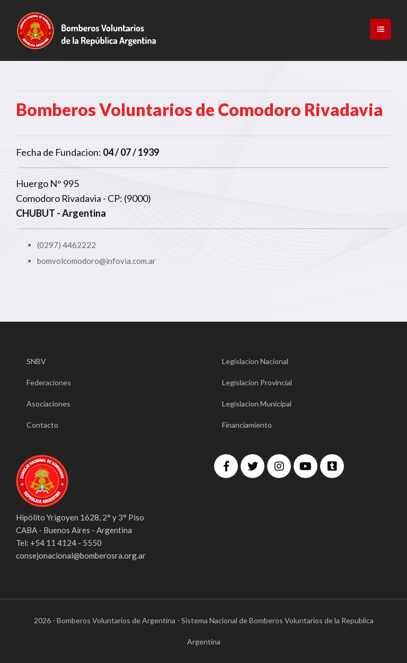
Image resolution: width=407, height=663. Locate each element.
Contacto (42, 424)
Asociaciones (48, 403)
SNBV (36, 361)
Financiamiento (247, 424)
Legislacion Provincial (257, 382)
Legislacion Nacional (255, 361)
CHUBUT (35, 213)
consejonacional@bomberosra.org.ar (81, 555)
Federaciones (48, 382)
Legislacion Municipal (256, 403)
